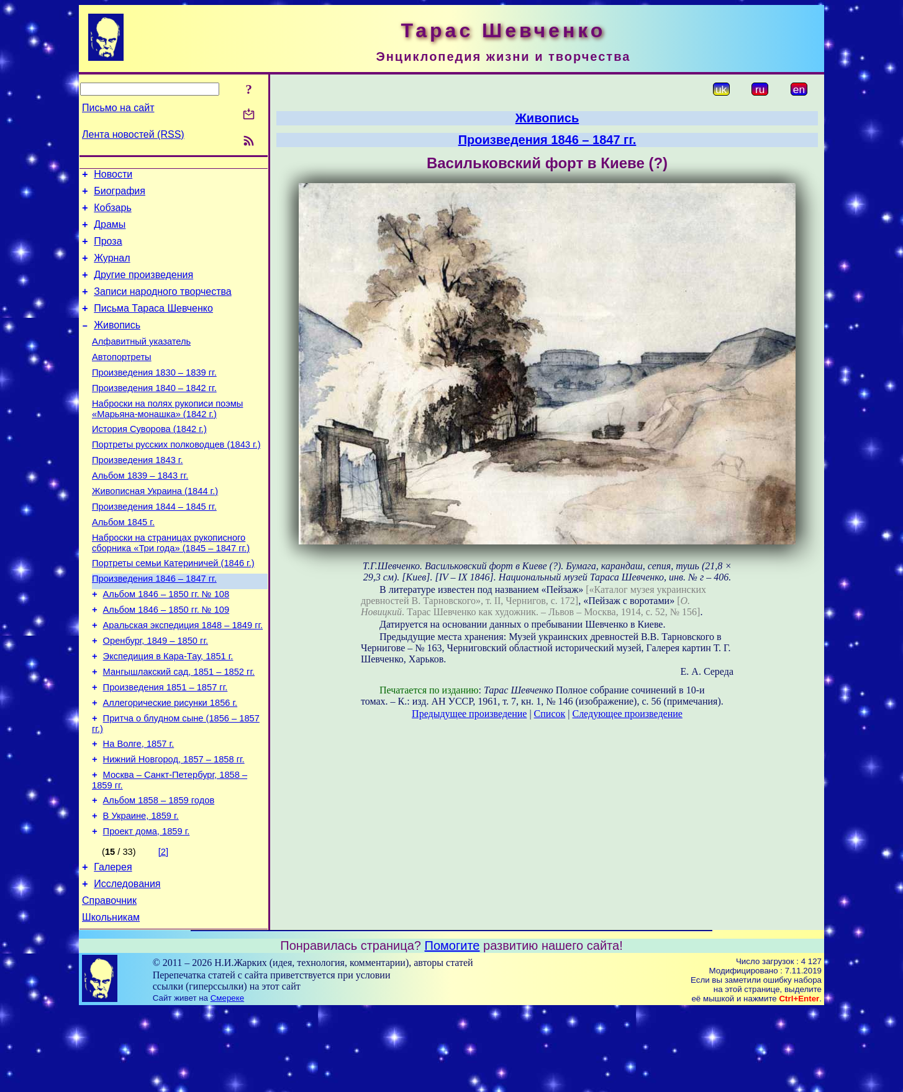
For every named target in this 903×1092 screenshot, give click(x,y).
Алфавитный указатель (141, 362)
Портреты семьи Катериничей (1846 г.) (173, 608)
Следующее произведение (627, 713)
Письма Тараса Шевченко (153, 325)
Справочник (109, 980)
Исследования (127, 962)
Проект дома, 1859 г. (146, 906)
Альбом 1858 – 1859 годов (159, 871)
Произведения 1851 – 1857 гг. (165, 747)
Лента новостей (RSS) (133, 134)
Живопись (117, 343)
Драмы (109, 232)
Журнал (112, 269)
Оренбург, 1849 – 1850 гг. (155, 695)
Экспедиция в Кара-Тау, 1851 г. (168, 712)
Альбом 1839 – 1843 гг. (140, 511)
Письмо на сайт (118, 107)
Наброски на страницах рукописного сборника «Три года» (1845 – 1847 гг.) (171, 585)
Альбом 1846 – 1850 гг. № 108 (166, 643)
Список (550, 713)
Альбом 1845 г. (123, 563)
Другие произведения (143, 287)
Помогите (452, 1027)
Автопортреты (122, 379)
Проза (108, 250)
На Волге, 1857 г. (139, 809)
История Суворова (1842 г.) (149, 459)
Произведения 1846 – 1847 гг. (154, 625)
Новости (113, 176)
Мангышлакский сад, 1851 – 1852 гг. (179, 729)
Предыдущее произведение (469, 713)
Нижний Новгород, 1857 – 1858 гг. (174, 826)
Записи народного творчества (163, 306)
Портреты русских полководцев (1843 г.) (176, 476)
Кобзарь (113, 213)
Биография (119, 194)
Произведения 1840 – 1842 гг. (154, 414)
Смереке (227, 1080)
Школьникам (111, 999)
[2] (163, 926)
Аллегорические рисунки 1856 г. (170, 764)
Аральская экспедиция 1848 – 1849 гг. (183, 677)
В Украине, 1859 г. (141, 888)
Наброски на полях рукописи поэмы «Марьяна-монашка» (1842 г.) (167, 436)
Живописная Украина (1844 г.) (155, 528)
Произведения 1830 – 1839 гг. (154, 397)
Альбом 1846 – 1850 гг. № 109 (166, 660)
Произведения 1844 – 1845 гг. (154, 546)
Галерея (113, 943)
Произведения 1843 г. (137, 494)
